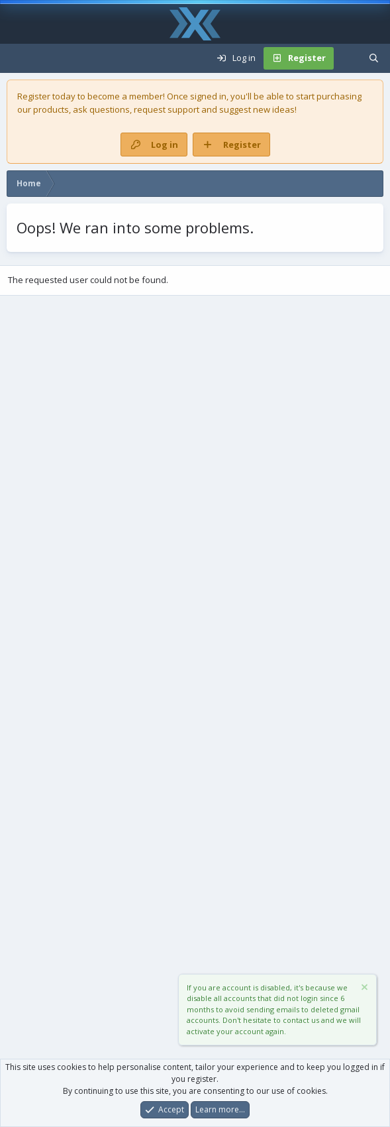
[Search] (373, 58)
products (51, 109)
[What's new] (347, 58)
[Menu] (17, 58)
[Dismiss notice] (363, 988)
